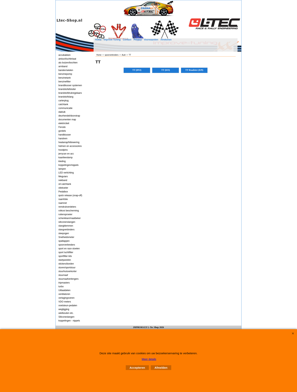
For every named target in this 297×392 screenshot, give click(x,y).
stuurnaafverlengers (69, 279)
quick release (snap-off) (70, 195)
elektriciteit (64, 123)
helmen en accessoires (70, 146)
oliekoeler (63, 188)
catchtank (63, 104)
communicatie (66, 108)
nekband (63, 180)
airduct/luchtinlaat (67, 58)
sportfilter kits (65, 256)
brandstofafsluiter (67, 89)
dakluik (62, 112)
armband (63, 66)
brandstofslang (66, 96)
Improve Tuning (112, 39)
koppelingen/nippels (69, 165)
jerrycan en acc (66, 153)
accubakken (65, 55)
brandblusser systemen (70, 85)
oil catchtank (65, 184)
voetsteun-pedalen (68, 305)
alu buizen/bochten (68, 62)
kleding (62, 161)
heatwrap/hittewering (69, 142)
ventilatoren (64, 294)
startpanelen (65, 260)
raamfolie (63, 199)
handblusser (65, 134)
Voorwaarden (151, 39)
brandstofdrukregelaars (70, 93)
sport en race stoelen (69, 248)
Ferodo (62, 127)
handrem (63, 138)
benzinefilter (65, 81)
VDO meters (65, 301)
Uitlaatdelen (64, 290)
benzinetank (65, 77)
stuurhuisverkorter (68, 271)
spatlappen (64, 241)
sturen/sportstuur (67, 267)
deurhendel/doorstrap (69, 115)
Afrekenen (166, 39)
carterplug (64, 100)
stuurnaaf (63, 275)
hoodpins (63, 150)
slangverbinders (67, 229)
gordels (62, 131)
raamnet (63, 203)
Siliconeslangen (66, 317)
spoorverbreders (67, 244)
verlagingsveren (67, 298)
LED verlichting (66, 172)
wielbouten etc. (66, 313)
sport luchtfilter (66, 252)
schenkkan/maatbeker (70, 218)
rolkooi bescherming (69, 210)
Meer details (149, 359)
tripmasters (64, 282)
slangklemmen (66, 225)
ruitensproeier (65, 214)
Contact (127, 39)
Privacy (138, 39)
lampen (62, 169)
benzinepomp (65, 74)
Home (98, 39)
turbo (61, 286)
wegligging (64, 309)
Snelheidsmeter (66, 237)
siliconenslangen (67, 222)
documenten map (67, 119)
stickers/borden (66, 263)
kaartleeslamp (66, 157)
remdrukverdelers (67, 206)
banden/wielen (66, 70)
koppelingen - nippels (69, 320)
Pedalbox (63, 191)
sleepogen (64, 233)
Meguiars (63, 176)
